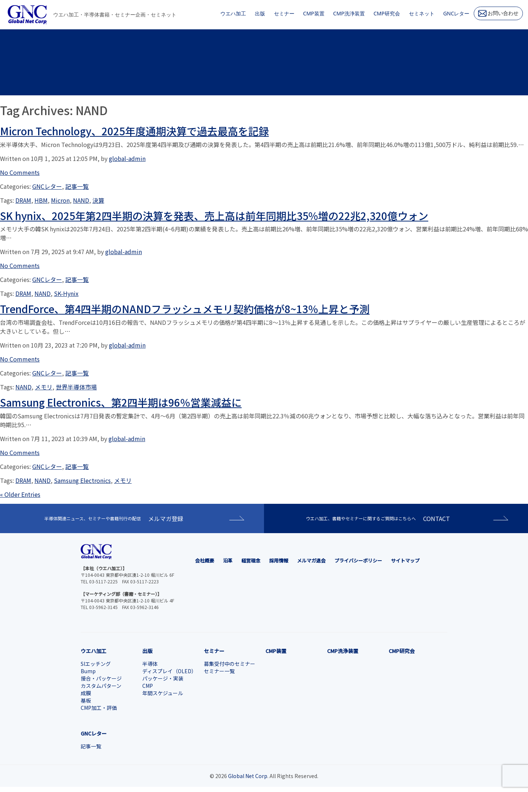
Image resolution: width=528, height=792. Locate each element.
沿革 (227, 560)
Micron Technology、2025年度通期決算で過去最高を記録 (134, 131)
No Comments (20, 172)
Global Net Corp (247, 776)
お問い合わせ (498, 13)
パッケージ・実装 (162, 678)
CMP (147, 685)
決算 (98, 200)
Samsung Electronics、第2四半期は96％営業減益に (121, 402)
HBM (41, 200)
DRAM (23, 200)
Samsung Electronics (82, 480)
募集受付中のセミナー (229, 663)
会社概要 (204, 560)
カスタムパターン (101, 685)
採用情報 (278, 560)
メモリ (43, 386)
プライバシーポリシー (358, 560)
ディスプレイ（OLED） (169, 671)
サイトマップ (405, 560)
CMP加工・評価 (99, 707)
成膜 (86, 693)
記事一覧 (77, 186)
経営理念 (250, 560)
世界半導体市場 (76, 386)
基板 (86, 700)
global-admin (127, 158)
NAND (81, 200)
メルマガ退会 (311, 560)
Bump (88, 671)
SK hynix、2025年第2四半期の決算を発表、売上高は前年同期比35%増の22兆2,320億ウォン (214, 215)
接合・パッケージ (101, 678)
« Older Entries (20, 494)
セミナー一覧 (219, 671)
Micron (60, 200)
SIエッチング (96, 663)
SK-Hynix (66, 293)
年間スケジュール (162, 693)
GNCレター (47, 186)
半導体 (150, 663)
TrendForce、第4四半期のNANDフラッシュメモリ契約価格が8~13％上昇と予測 (185, 308)
